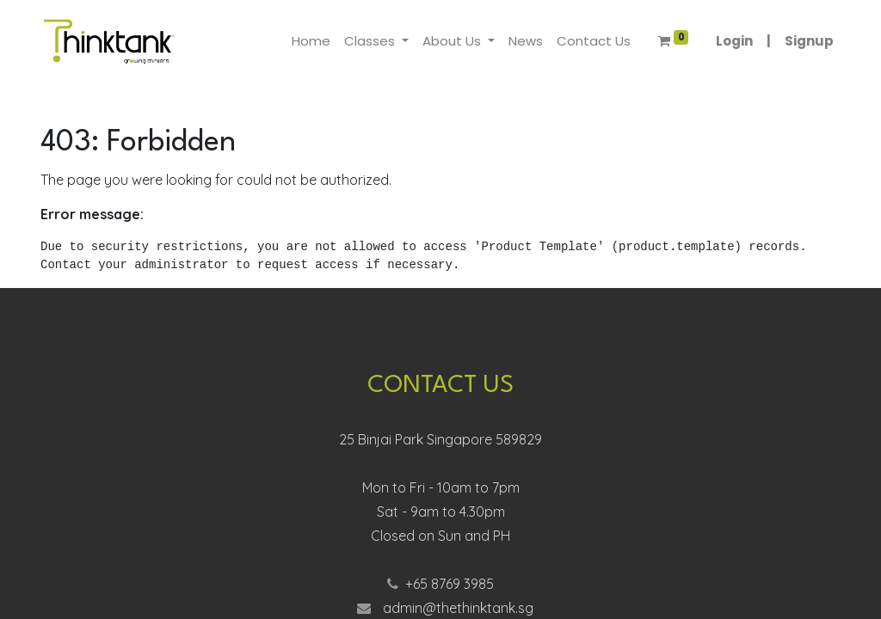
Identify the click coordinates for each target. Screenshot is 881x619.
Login (734, 41)
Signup (809, 41)
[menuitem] (311, 41)
